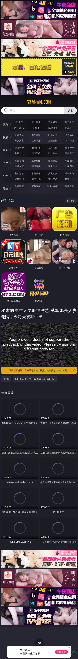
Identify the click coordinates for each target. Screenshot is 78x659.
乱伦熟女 (52, 153)
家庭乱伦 (36, 173)
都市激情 (19, 173)
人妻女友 (52, 173)
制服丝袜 (19, 153)
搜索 (70, 110)
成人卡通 (52, 147)
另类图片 (69, 166)
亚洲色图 (36, 160)
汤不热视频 (52, 186)
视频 (5, 137)
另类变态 (69, 153)
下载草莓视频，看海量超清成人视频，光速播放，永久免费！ (42, 370)
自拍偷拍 (36, 135)
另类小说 (36, 178)
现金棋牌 (52, 127)
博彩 (5, 124)
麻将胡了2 (19, 127)
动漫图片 (69, 160)
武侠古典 (69, 173)
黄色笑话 (52, 178)
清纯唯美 (36, 166)
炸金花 (36, 127)
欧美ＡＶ (52, 135)
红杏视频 (69, 186)
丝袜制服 (36, 140)
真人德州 (36, 122)
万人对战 (52, 122)
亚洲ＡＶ (19, 135)
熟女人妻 (19, 140)
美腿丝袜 (19, 166)
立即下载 (61, 651)
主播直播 (52, 140)
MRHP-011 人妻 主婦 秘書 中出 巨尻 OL (35, 379)
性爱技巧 (69, 178)
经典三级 (36, 153)
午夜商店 (19, 186)
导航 (5, 188)
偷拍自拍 (36, 147)
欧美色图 (52, 160)
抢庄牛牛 (69, 127)
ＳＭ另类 (69, 140)
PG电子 (19, 122)
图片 (5, 163)
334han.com (39, 102)
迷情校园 (19, 178)
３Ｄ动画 (69, 135)
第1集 (6, 379)
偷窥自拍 (19, 160)
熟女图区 (52, 166)
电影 (5, 150)
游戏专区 (69, 122)
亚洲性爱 (19, 147)
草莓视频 (36, 186)
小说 (5, 175)
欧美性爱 (69, 147)
